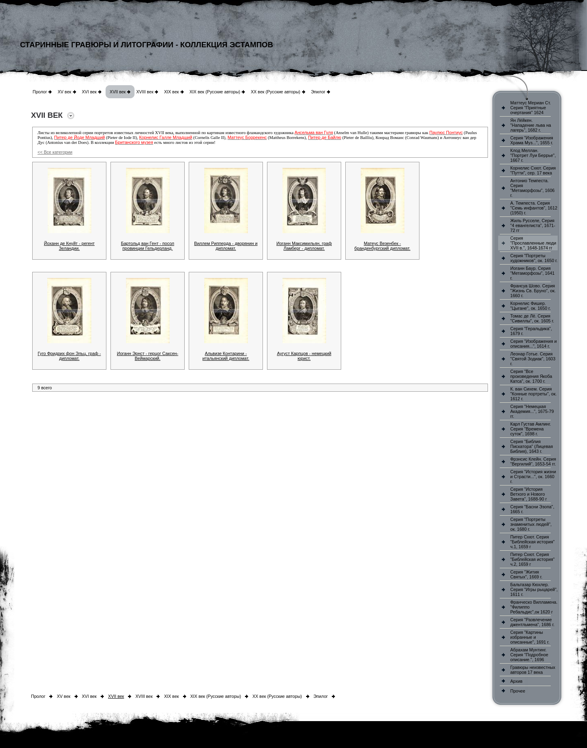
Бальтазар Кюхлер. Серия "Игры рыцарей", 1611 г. (534, 589)
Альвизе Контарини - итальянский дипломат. (226, 356)
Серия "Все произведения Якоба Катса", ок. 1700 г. (531, 376)
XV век (64, 91)
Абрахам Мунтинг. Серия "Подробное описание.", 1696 (529, 654)
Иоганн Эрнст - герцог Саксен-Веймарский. (148, 356)
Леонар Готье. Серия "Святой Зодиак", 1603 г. (533, 358)
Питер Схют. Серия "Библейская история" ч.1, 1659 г (532, 541)
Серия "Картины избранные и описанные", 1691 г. (529, 637)
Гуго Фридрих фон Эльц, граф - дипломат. (69, 356)
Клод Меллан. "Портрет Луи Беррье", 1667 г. (533, 155)
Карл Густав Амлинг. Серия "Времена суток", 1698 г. (530, 428)
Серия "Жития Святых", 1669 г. (526, 574)
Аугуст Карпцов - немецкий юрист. (304, 356)
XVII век (118, 91)
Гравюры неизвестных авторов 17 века (532, 670)
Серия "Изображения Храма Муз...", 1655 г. (531, 140)
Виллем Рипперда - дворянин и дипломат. (225, 246)
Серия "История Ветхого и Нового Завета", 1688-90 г (528, 494)
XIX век (171, 91)
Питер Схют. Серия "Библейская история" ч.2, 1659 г (532, 559)
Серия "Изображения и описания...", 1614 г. (533, 344)
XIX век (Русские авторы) (215, 91)
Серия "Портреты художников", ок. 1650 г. (534, 258)
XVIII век (144, 91)
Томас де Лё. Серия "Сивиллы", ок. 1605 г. (532, 318)
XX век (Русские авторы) (275, 91)
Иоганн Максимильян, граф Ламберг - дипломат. (304, 246)
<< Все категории (55, 152)
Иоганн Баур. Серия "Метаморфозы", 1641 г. (532, 273)
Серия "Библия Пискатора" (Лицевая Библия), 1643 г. (531, 446)
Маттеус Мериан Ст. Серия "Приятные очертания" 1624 (530, 107)
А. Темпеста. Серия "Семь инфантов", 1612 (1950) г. (533, 208)
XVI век (89, 91)
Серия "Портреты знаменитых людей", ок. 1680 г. (531, 524)
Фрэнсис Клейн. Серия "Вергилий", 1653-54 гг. (533, 461)
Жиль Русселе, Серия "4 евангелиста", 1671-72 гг (532, 225)
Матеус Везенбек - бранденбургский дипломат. (382, 246)
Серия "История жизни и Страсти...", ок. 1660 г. (533, 476)
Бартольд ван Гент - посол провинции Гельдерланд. (147, 246)
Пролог (40, 91)
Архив (516, 681)
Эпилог (318, 91)
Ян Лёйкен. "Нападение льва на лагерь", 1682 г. (530, 125)
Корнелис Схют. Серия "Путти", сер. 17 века (533, 170)
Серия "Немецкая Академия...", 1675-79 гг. (532, 411)
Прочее (517, 690)
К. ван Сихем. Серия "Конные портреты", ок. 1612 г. (533, 393)
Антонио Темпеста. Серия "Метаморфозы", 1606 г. (532, 188)
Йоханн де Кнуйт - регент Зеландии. (69, 246)
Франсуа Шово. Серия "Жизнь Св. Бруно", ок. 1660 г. (533, 290)
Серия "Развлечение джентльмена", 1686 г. (532, 622)
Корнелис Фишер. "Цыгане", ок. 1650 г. (530, 306)
